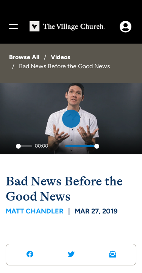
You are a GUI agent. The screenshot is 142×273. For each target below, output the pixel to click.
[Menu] (12, 26)
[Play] (8, 146)
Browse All (24, 57)
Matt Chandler (35, 211)
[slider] (24, 146)
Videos (60, 57)
